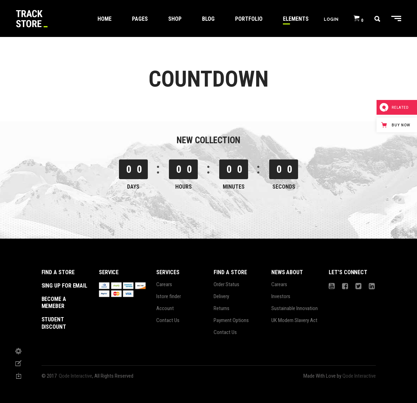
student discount (54, 323)
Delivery (221, 296)
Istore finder (168, 296)
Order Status (226, 284)
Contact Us (167, 320)
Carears (164, 284)
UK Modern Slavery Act (294, 320)
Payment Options (231, 320)
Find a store (58, 272)
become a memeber (54, 303)
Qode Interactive (75, 376)
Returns (221, 308)
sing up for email (65, 285)
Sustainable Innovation (294, 308)
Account (165, 308)
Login (331, 19)
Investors (280, 296)
